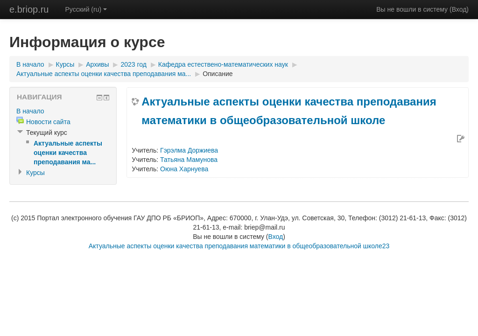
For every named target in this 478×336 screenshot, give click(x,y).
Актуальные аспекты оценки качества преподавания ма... (103, 73)
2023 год (133, 64)
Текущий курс (46, 132)
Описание (217, 73)
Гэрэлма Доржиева (189, 150)
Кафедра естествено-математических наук (223, 64)
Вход (459, 9)
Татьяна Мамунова (189, 159)
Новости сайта (48, 122)
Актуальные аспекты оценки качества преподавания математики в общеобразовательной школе (288, 110)
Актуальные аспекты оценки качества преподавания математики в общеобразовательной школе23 (239, 246)
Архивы (97, 64)
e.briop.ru (29, 9)
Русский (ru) (86, 9)
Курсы (65, 64)
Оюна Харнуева (184, 169)
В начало (30, 64)
